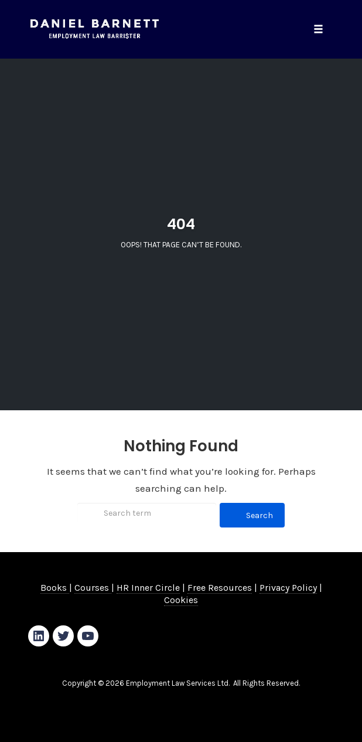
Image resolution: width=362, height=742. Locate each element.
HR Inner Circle (148, 587)
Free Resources (219, 587)
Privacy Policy (288, 587)
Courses (92, 587)
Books (54, 587)
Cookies (181, 599)
